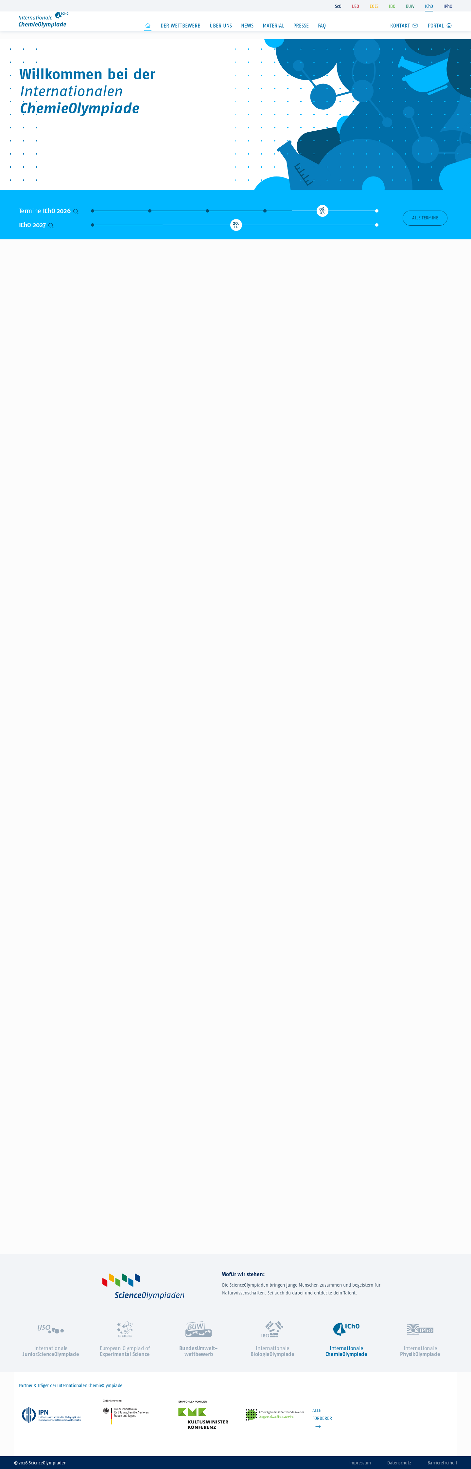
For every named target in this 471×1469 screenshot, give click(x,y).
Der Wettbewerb (181, 35)
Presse (301, 35)
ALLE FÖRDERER (322, 1414)
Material (273, 35)
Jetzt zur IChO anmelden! (362, 120)
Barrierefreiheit (442, 1463)
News (247, 35)
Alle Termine (425, 218)
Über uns (221, 35)
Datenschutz (399, 1463)
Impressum (360, 1463)
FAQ (322, 35)
